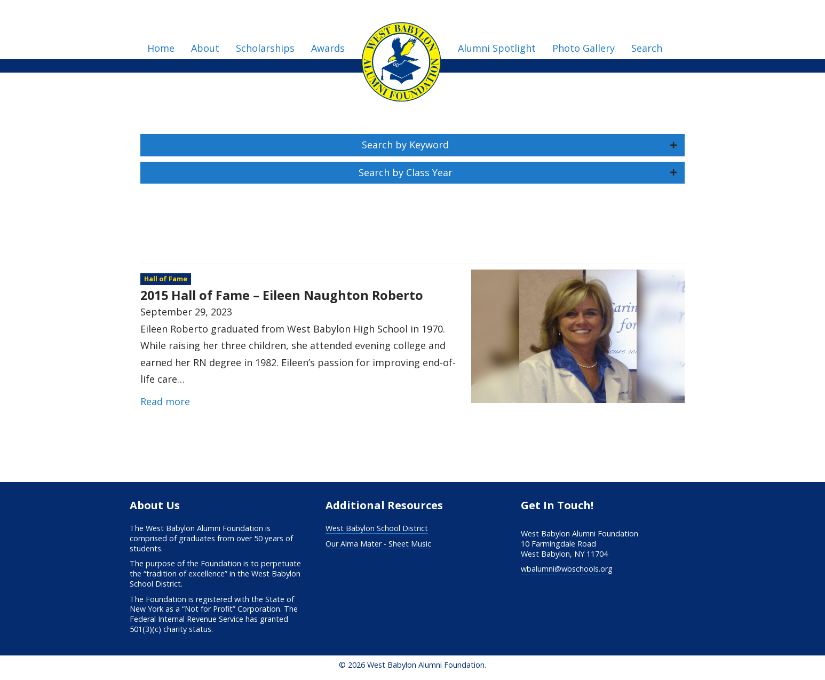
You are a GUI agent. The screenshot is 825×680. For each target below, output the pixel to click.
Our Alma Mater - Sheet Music (378, 544)
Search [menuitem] (646, 48)
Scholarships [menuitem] (265, 48)
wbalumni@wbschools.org (567, 569)
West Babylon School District (377, 528)
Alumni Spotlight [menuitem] (497, 48)
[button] (412, 145)
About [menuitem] (205, 48)
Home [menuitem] (160, 48)
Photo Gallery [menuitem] (583, 48)
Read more (165, 401)
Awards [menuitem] (328, 48)
